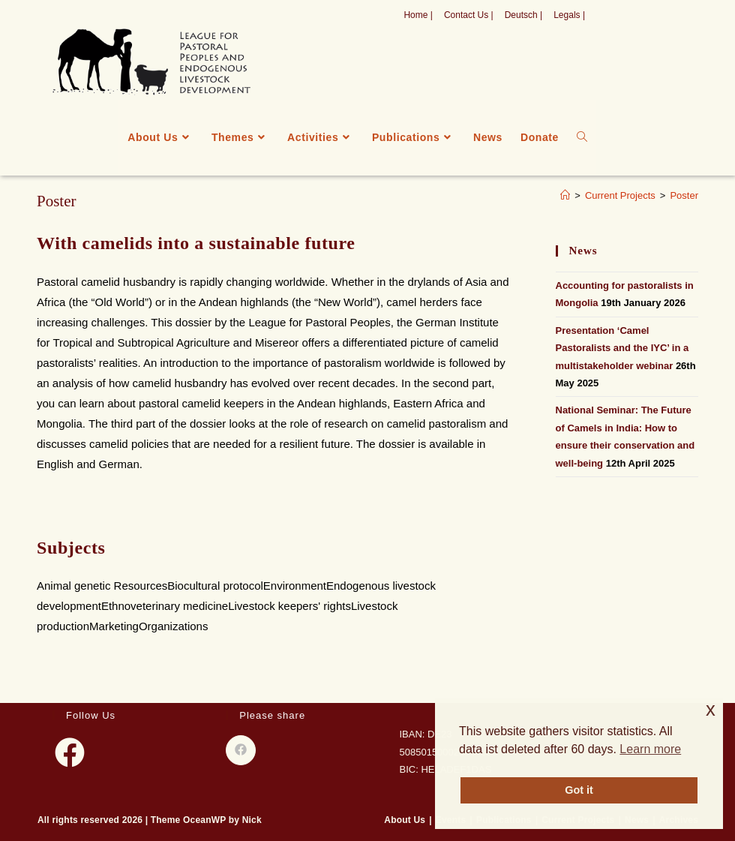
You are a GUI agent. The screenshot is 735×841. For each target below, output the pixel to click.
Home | (418, 15)
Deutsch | (523, 15)
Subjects (71, 547)
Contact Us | (469, 15)
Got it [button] (579, 790)
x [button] (711, 709)
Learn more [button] (650, 749)
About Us (404, 820)
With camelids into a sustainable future (196, 243)
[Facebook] (70, 752)
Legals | (569, 15)
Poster (684, 195)
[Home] (565, 195)
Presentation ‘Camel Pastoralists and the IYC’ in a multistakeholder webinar (622, 348)
